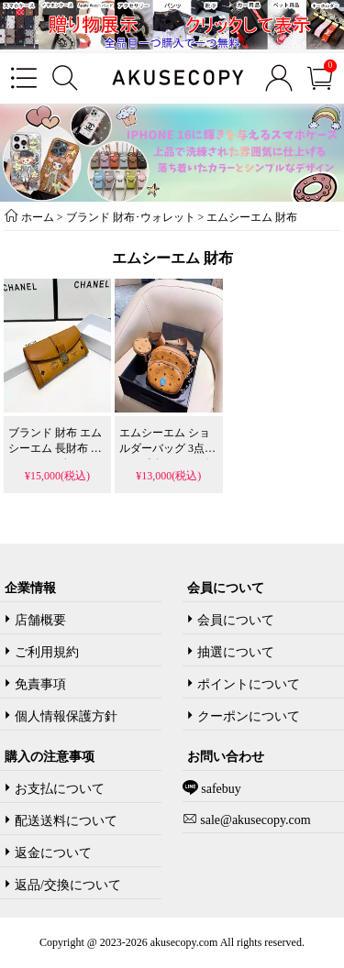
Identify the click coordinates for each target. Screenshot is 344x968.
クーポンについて (248, 716)
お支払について (60, 789)
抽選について (235, 652)
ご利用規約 (47, 652)
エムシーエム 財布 (251, 217)
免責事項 (40, 684)
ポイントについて (248, 684)
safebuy (219, 789)
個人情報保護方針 (66, 716)
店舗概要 (40, 620)
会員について (235, 620)
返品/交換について (68, 885)
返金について (53, 853)
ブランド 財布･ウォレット (130, 217)
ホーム (37, 217)
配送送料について (66, 821)
